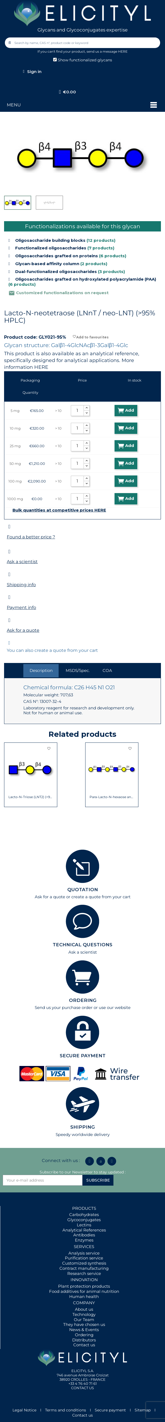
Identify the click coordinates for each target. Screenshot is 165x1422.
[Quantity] (77, 410)
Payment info (21, 607)
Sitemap (143, 1410)
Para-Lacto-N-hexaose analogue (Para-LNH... (112, 797)
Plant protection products (84, 1286)
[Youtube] (111, 1161)
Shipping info (21, 584)
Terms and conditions (65, 1410)
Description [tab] (41, 670)
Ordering (84, 1334)
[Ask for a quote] (9, 620)
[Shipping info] (9, 574)
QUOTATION (82, 889)
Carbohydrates (84, 1214)
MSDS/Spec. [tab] (78, 670)
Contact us (84, 1344)
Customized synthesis (84, 1263)
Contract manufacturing (84, 1268)
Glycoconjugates (84, 1219)
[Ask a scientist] (9, 551)
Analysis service (84, 1253)
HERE (41, 367)
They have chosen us (84, 1324)
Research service (84, 1273)
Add (126, 410)
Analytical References (84, 1230)
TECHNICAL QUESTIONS (82, 944)
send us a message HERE (107, 51)
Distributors (84, 1339)
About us (84, 1309)
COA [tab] (107, 670)
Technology (84, 1314)
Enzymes (84, 1240)
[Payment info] (9, 597)
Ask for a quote (23, 630)
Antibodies (84, 1234)
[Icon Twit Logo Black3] (100, 1161)
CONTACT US (82, 1388)
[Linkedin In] (89, 1161)
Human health (84, 1296)
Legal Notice (24, 1410)
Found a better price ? (31, 536)
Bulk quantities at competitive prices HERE (59, 510)
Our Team (84, 1319)
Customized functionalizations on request (58, 292)
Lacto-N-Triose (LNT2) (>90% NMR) (30, 797)
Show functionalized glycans (82, 60)
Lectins (84, 1224)
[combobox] (83, 42)
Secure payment (110, 1410)
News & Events (84, 1329)
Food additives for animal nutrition (84, 1291)
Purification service (84, 1258)
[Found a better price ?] (9, 526)
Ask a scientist (22, 561)
